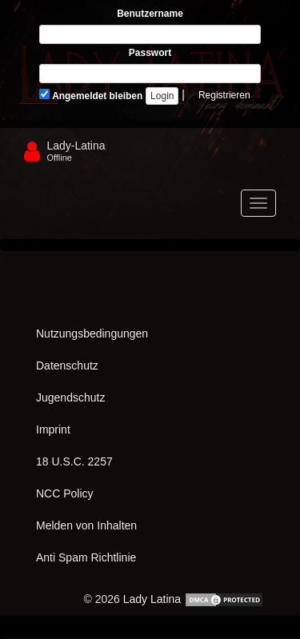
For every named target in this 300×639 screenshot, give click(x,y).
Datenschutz (67, 365)
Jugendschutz (70, 397)
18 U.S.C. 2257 (74, 461)
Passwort (150, 52)
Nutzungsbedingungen (92, 333)
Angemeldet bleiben (90, 95)
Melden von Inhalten (86, 525)
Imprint (53, 429)
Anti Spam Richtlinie (86, 557)
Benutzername (150, 13)
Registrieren (224, 95)
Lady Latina (152, 599)
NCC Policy (65, 493)
